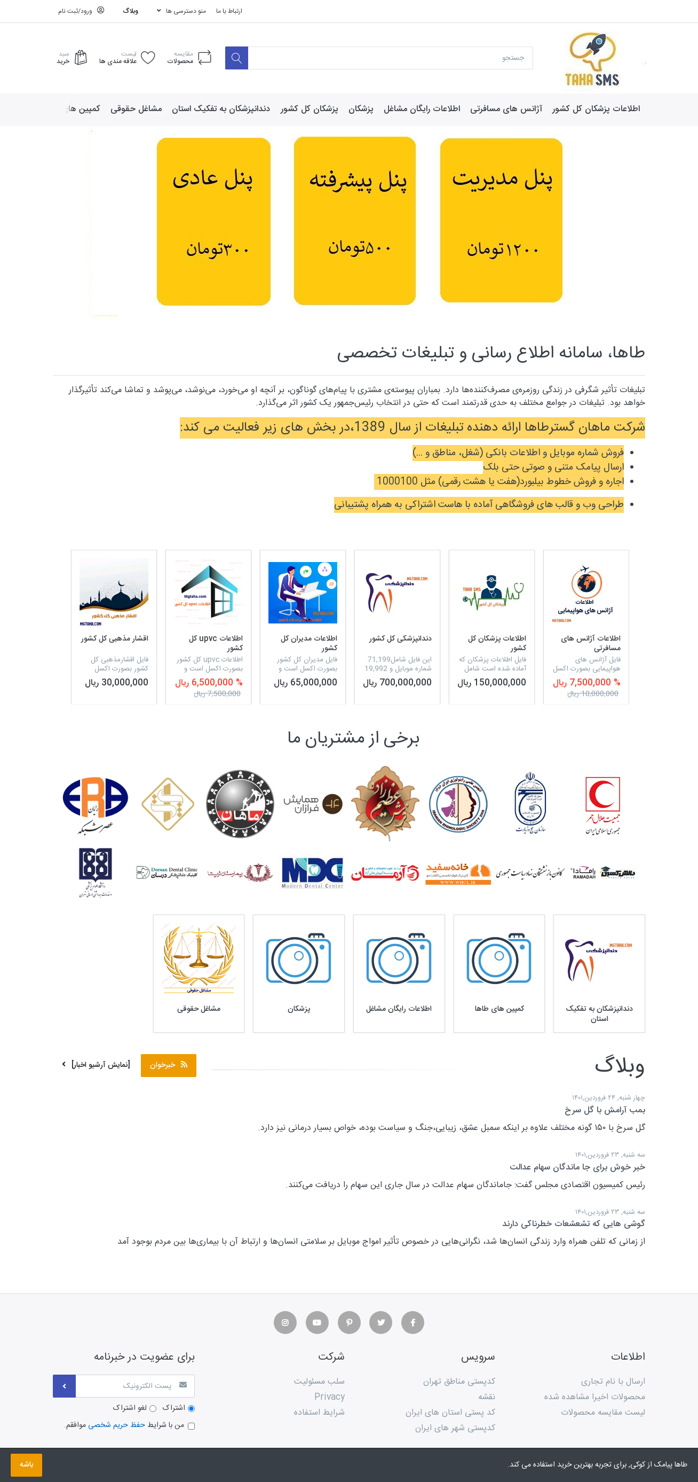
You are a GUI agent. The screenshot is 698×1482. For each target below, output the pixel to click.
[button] (52, 228)
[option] (586, 627)
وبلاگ (130, 11)
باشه (26, 1464)
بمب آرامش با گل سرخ (605, 1110)
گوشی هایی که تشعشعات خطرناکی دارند (573, 1225)
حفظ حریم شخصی (116, 1425)
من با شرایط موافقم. (124, 1426)
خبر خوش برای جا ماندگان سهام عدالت (577, 1167)
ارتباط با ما (229, 11)
